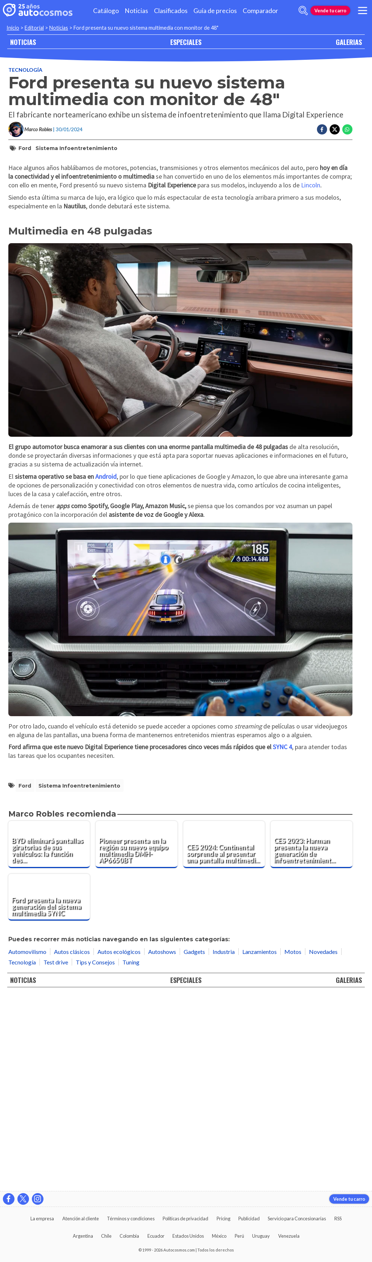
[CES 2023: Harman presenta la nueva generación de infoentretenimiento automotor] (311, 1038)
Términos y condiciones (131, 1218)
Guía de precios (215, 10)
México (219, 1236)
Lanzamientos (259, 1145)
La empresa (42, 1218)
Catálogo (106, 10)
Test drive (55, 1155)
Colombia (129, 1236)
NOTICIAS (23, 42)
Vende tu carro (330, 10)
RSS (338, 1218)
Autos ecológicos (119, 1145)
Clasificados (171, 10)
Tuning (130, 1155)
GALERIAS (349, 42)
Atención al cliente (80, 1218)
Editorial (34, 28)
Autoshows (162, 1145)
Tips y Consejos (95, 1155)
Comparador (260, 10)
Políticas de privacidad (185, 1218)
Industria (224, 1145)
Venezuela (289, 1236)
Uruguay (261, 1236)
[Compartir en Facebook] (322, 129)
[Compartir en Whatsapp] (347, 129)
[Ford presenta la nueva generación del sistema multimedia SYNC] (49, 1090)
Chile (106, 1236)
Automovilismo (27, 1145)
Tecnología (25, 70)
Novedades (323, 1145)
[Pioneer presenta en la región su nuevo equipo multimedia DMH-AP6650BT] (136, 1038)
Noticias (136, 10)
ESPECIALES (185, 42)
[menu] (362, 10)
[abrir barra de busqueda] (303, 10)
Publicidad (249, 1218)
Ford (24, 148)
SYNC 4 (282, 941)
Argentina (83, 1236)
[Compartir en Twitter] (335, 129)
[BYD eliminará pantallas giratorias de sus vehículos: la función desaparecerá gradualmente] (49, 1038)
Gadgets (194, 1145)
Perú (239, 1236)
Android (106, 670)
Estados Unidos (188, 1236)
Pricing (223, 1218)
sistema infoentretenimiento (76, 148)
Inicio (13, 28)
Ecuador (155, 1236)
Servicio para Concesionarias (297, 1218)
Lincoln (310, 378)
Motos (292, 1145)
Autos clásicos (72, 1145)
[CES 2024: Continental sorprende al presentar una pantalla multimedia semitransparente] (224, 1038)
